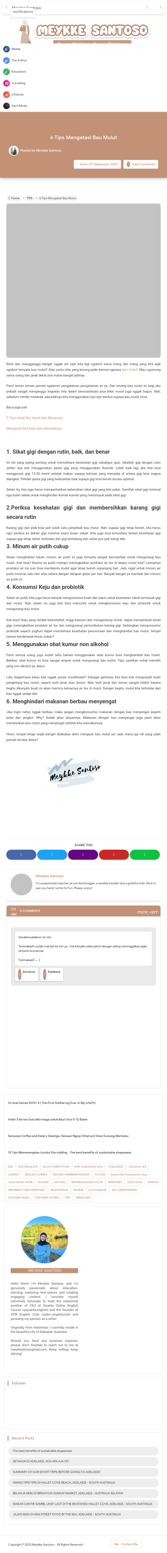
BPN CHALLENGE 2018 (88, 1165)
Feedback (51, 973)
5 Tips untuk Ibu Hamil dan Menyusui (33, 418)
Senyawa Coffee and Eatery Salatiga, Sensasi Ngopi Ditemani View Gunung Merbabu (68, 1135)
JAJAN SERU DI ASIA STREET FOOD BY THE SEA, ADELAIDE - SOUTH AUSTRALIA (67, 1513)
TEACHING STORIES (47, 1196)
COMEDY (13, 1173)
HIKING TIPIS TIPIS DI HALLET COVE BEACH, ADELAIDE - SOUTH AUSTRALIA (64, 1482)
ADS (10, 1165)
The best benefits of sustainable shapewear (101, 1151)
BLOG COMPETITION (56, 1165)
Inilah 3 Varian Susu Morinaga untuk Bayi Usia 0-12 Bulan (47, 1118)
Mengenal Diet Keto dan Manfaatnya (32, 428)
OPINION (152, 1181)
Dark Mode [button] (15, 106)
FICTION (100, 1173)
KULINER (43, 1181)
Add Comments (141, 164)
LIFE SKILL (60, 1181)
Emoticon (26, 973)
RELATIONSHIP (59, 1188)
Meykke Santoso (50, 875)
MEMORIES (115, 1181)
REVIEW (78, 1188)
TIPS (67, 1196)
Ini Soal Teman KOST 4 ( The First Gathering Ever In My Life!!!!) (52, 1102)
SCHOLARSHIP (98, 1188)
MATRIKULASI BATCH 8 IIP (87, 1181)
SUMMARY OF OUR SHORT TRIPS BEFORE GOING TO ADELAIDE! (56, 1471)
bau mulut (130, 369)
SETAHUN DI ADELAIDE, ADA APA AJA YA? (41, 1460)
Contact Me (126, 1544)
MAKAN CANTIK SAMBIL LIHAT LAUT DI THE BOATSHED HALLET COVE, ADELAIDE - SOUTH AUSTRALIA (82, 1503)
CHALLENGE (115, 1165)
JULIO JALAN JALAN (20, 1181)
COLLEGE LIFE (137, 1165)
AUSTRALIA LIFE (28, 1165)
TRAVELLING (83, 1196)
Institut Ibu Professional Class (129, 1173)
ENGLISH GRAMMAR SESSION (71, 1173)
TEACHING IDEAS (18, 1196)
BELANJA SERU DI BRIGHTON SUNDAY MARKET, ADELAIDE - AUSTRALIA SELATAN (68, 1492)
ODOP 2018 (134, 1181)
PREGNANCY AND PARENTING (26, 1188)
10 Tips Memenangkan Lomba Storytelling (37, 1151)
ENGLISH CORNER (36, 1173)
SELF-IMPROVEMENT (125, 1188)
